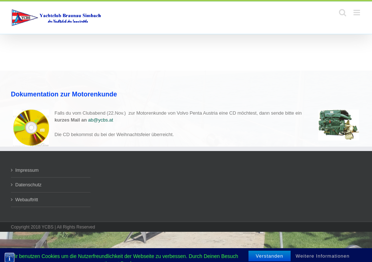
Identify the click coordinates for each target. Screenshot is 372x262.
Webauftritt (26, 199)
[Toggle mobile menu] (357, 12)
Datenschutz (28, 184)
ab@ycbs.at (100, 120)
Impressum (27, 170)
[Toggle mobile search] (342, 12)
